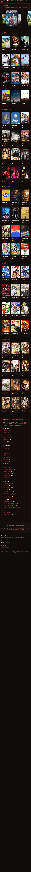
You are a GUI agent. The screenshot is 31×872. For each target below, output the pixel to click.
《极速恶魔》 (5, 432)
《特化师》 (5, 455)
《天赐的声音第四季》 (7, 477)
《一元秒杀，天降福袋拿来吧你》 (9, 503)
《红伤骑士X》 (6, 489)
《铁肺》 (4, 441)
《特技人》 (5, 451)
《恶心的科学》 (6, 494)
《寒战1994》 (5, 443)
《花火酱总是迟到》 (6, 487)
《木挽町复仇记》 (6, 439)
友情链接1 (3, 547)
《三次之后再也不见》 (7, 512)
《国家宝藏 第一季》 (7, 475)
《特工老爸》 (5, 457)
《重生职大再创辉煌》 (7, 510)
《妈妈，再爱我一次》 (7, 509)
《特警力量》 (5, 453)
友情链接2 (7, 547)
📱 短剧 (8, 2)
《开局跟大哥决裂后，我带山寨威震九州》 (10, 507)
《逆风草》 (5, 430)
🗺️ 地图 (12, 2)
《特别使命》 (5, 459)
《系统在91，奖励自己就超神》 (8, 505)
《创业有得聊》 (6, 465)
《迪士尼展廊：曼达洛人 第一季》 (9, 435)
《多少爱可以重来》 (6, 514)
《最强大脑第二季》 (6, 471)
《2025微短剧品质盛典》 (7, 469)
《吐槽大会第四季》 (6, 473)
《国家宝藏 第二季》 (7, 467)
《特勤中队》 (5, 448)
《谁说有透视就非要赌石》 (8, 501)
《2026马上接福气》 (7, 478)
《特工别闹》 (5, 461)
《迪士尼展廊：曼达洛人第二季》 (9, 434)
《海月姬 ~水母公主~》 (7, 496)
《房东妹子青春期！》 (7, 491)
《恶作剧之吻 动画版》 (7, 493)
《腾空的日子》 (6, 449)
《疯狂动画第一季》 (6, 483)
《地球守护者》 (6, 485)
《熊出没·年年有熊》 (7, 437)
